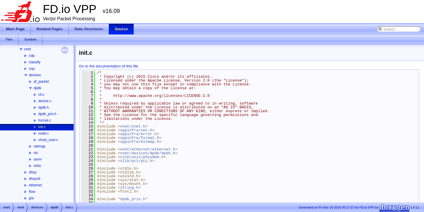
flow (32, 192)
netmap (39, 146)
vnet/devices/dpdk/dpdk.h (147, 153)
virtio (37, 166)
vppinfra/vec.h (136, 130)
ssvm (38, 159)
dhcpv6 (34, 179)
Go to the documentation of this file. (109, 66)
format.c (44, 120)
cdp (31, 56)
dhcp (33, 172)
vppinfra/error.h (138, 134)
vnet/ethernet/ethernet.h (147, 149)
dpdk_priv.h (47, 114)
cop (31, 69)
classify (34, 62)
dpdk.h (43, 107)
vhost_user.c (48, 140)
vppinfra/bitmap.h (139, 141)
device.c (44, 101)
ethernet (35, 185)
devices (35, 75)
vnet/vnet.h (132, 126)
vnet (27, 49)
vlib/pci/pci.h (136, 160)
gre (31, 198)
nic (36, 153)
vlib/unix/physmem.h (142, 157)
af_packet (41, 82)
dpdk (37, 88)
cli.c (41, 94)
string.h (129, 187)
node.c (43, 133)
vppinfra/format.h (139, 137)
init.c (42, 127)
